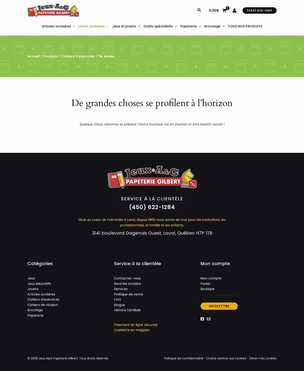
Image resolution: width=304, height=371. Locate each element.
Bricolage (35, 310)
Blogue (119, 304)
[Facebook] (202, 319)
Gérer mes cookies (263, 358)
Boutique (207, 289)
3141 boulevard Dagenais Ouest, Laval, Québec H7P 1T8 (152, 233)
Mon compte (211, 278)
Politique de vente (128, 294)
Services (121, 289)
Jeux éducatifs (39, 283)
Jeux (31, 278)
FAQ (117, 299)
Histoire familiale (127, 310)
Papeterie (35, 315)
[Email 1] (208, 319)
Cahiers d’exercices (43, 299)
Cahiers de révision (42, 304)
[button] (199, 10)
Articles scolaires (41, 294)
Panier (205, 283)
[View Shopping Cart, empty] (217, 10)
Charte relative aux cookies (226, 358)
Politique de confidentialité (183, 358)
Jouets (32, 289)
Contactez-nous (127, 278)
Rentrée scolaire (127, 283)
